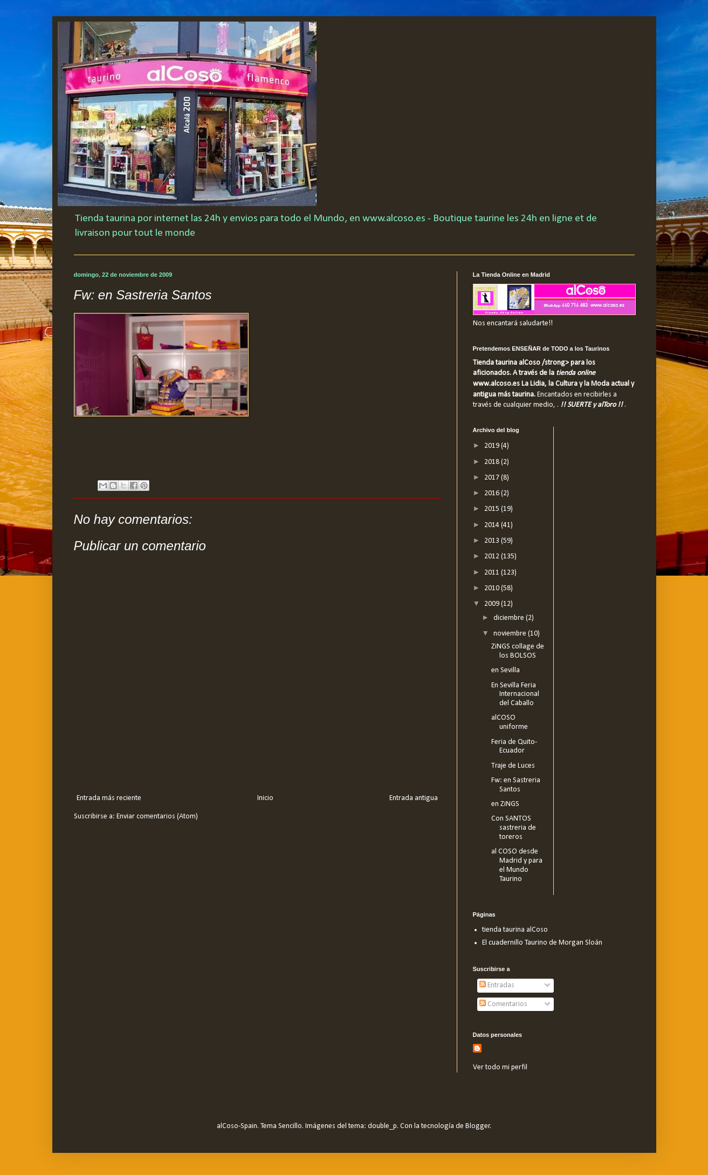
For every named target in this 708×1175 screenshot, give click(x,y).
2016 (492, 493)
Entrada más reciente (109, 798)
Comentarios (503, 1004)
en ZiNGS (505, 804)
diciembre (509, 618)
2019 (492, 446)
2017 (492, 478)
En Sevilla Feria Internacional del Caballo (515, 694)
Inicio (265, 798)
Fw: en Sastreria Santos (515, 785)
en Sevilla (505, 670)
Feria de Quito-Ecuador (514, 746)
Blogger (477, 1126)
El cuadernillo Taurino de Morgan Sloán (542, 943)
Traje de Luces (513, 766)
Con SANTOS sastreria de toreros (513, 828)
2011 (492, 573)
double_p (382, 1126)
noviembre (510, 634)
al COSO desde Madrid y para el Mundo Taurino (516, 865)
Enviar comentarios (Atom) (157, 816)
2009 (492, 604)
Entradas (496, 985)
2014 (492, 525)
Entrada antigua (413, 798)
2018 (492, 462)
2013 (492, 541)
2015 (492, 509)
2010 (492, 588)
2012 (492, 556)
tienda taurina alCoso (515, 930)
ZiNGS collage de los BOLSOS (517, 651)
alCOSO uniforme (509, 722)
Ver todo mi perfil (500, 1067)
